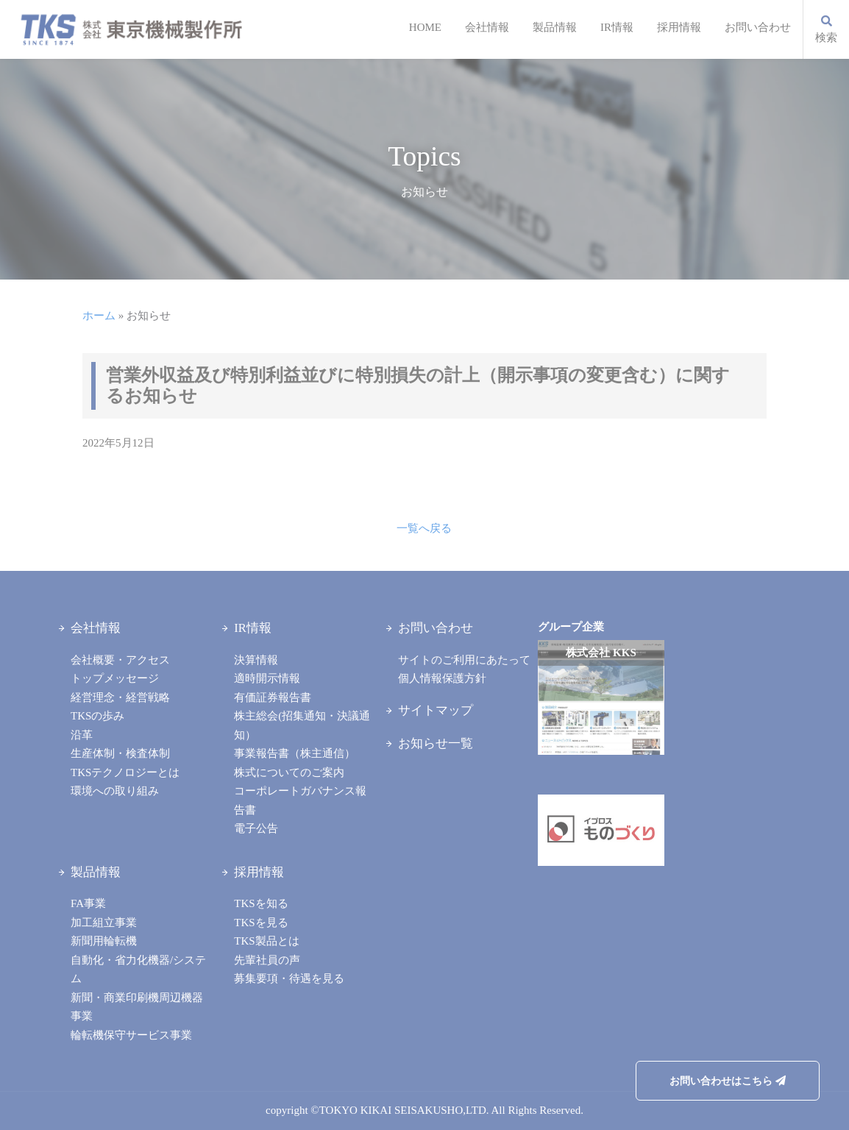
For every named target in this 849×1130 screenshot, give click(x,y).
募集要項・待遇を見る (289, 978)
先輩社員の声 (267, 960)
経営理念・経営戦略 (120, 697)
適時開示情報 (267, 678)
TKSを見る (261, 922)
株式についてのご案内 (289, 772)
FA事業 (88, 903)
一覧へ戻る (424, 528)
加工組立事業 (104, 922)
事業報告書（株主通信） (294, 753)
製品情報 (555, 27)
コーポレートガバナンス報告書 (300, 800)
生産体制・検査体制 (120, 753)
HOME (425, 27)
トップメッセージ (115, 678)
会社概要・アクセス (120, 660)
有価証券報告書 (272, 697)
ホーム (99, 315)
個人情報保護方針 (442, 678)
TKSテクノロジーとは (125, 772)
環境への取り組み (115, 791)
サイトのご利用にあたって (464, 660)
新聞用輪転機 (104, 941)
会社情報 (487, 27)
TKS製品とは (266, 941)
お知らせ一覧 (435, 743)
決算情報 (256, 660)
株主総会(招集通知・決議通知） (302, 725)
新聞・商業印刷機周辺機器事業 (137, 1007)
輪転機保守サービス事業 (131, 1035)
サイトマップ (435, 710)
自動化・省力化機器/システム (138, 969)
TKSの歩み (97, 716)
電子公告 (256, 828)
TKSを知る (261, 903)
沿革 (82, 735)
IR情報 (616, 27)
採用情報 (679, 27)
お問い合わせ (758, 27)
